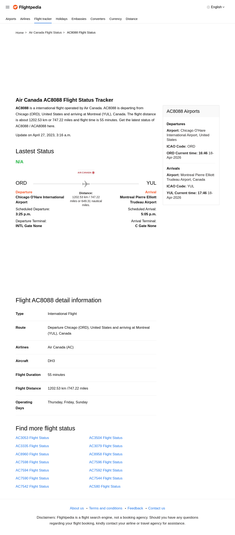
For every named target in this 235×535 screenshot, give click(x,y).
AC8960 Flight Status (32, 454)
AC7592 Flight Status (106, 470)
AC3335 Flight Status (32, 446)
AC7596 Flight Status (106, 462)
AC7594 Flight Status (32, 470)
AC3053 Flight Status (32, 438)
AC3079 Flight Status (106, 446)
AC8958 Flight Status (106, 454)
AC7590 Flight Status (32, 478)
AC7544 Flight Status (106, 478)
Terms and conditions (105, 508)
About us (77, 508)
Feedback (135, 508)
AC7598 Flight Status (32, 462)
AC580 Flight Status (105, 486)
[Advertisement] (117, 67)
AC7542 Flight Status (32, 486)
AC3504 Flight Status (106, 438)
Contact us (156, 508)
